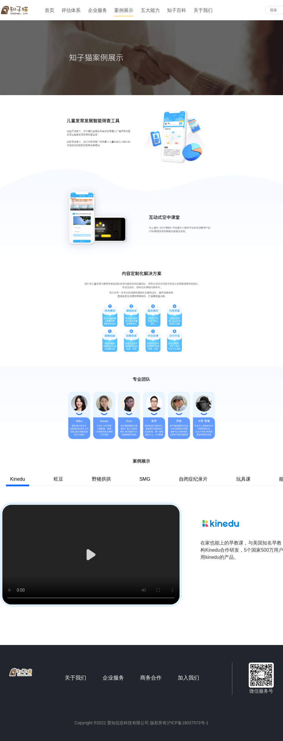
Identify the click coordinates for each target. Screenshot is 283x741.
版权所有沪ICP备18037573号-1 (179, 722)
